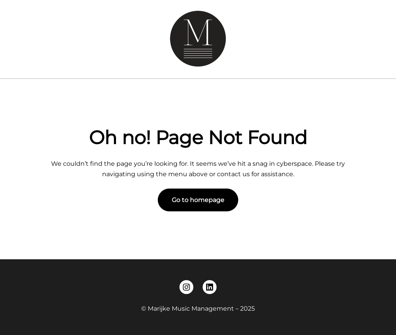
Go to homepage (198, 200)
